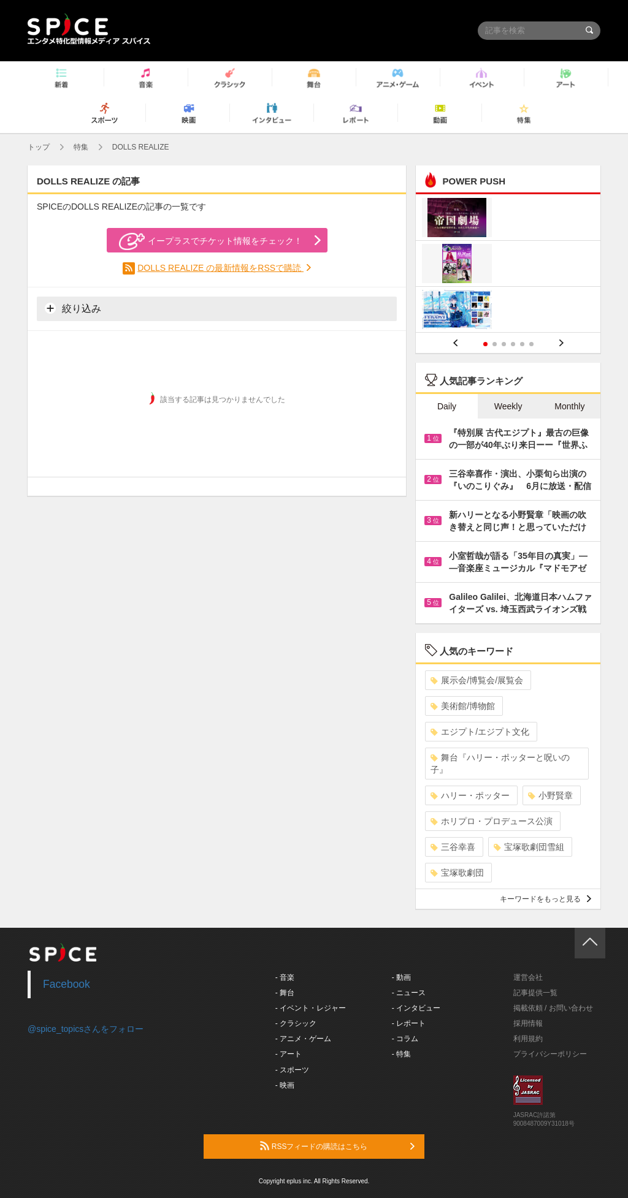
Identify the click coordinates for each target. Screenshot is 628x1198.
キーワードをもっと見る (545, 899)
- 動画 (401, 977)
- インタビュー (416, 1008)
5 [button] (522, 344)
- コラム (405, 1038)
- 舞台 (284, 992)
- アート (288, 1054)
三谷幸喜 (453, 847)
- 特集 (401, 1054)
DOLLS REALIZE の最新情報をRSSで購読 (220, 268)
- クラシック (295, 1023)
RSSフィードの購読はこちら (337, 1146)
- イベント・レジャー (310, 1008)
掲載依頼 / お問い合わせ (553, 1008)
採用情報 (528, 1023)
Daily (446, 406)
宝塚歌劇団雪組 (529, 847)
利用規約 (528, 1038)
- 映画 (284, 1085)
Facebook (66, 984)
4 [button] (513, 344)
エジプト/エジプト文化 (480, 732)
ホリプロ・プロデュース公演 (492, 821)
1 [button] (485, 344)
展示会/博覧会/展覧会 (477, 680)
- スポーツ (292, 1070)
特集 (81, 147)
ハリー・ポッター (470, 795)
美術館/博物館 (463, 706)
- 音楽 (284, 977)
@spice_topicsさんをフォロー (86, 1029)
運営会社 (528, 977)
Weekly (508, 406)
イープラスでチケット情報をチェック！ (210, 241)
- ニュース (409, 992)
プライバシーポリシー (550, 1054)
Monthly (569, 406)
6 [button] (531, 344)
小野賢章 (550, 795)
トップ (39, 147)
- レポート (409, 1023)
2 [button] (494, 344)
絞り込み (73, 308)
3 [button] (504, 344)
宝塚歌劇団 (457, 873)
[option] (508, 265)
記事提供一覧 (535, 992)
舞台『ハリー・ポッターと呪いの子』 (500, 764)
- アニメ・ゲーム (303, 1038)
